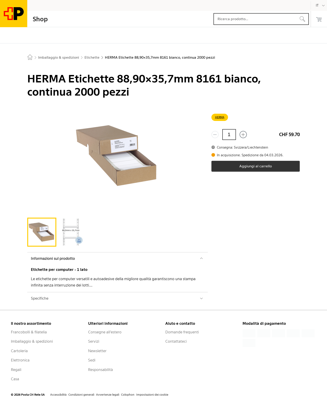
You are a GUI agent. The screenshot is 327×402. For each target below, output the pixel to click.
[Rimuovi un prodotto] (215, 134)
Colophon (127, 394)
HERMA (219, 117)
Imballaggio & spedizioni (32, 341)
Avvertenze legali (107, 394)
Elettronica (20, 360)
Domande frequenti (182, 332)
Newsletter (97, 351)
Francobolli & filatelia (29, 332)
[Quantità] (229, 134)
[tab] (41, 232)
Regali (16, 369)
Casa (15, 379)
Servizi (93, 341)
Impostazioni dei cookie (152, 394)
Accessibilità (58, 394)
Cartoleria (19, 351)
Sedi (91, 360)
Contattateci (176, 341)
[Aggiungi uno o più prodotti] (243, 134)
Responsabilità (100, 369)
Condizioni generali (81, 394)
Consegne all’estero (104, 332)
